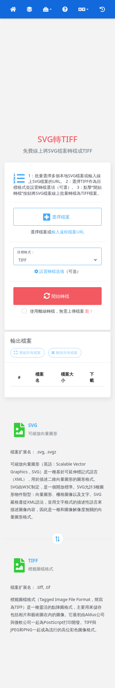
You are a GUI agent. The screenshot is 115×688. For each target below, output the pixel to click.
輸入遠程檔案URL (67, 232)
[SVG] (19, 430)
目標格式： (25, 252)
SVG (32, 425)
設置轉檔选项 (49, 271)
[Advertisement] (57, 75)
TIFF (33, 560)
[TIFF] (19, 565)
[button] (13, 9)
